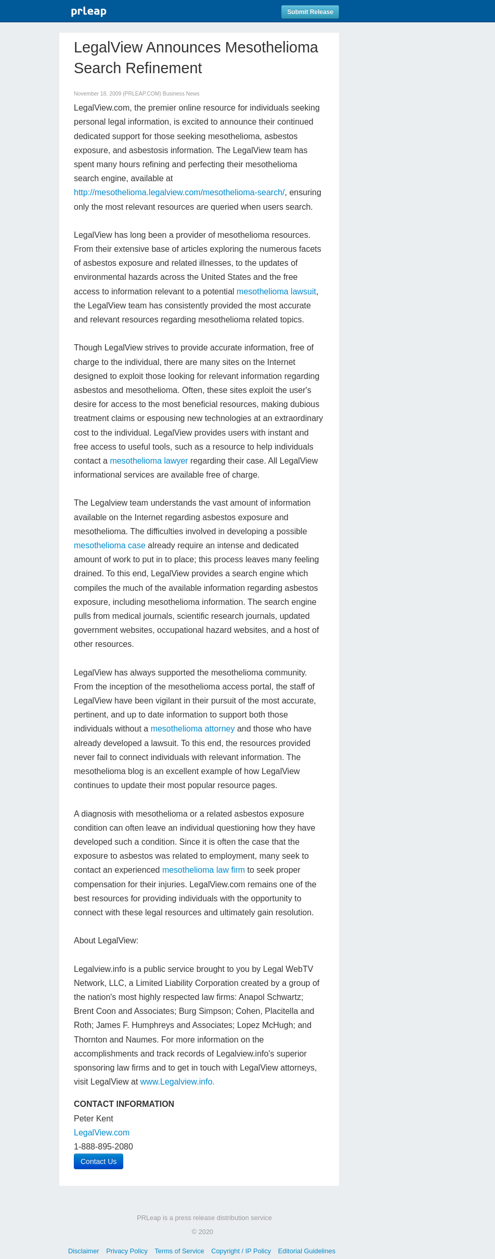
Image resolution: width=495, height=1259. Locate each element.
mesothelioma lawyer (149, 460)
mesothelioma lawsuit (276, 291)
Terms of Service (179, 1251)
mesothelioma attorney (193, 728)
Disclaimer (83, 1251)
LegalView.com (101, 1132)
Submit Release (310, 12)
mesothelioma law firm (203, 869)
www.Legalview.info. (177, 1081)
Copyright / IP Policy (241, 1251)
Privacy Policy (127, 1251)
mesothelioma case (110, 545)
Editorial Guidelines (306, 1251)
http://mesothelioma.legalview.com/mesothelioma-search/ (179, 192)
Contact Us (98, 1161)
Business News (181, 94)
